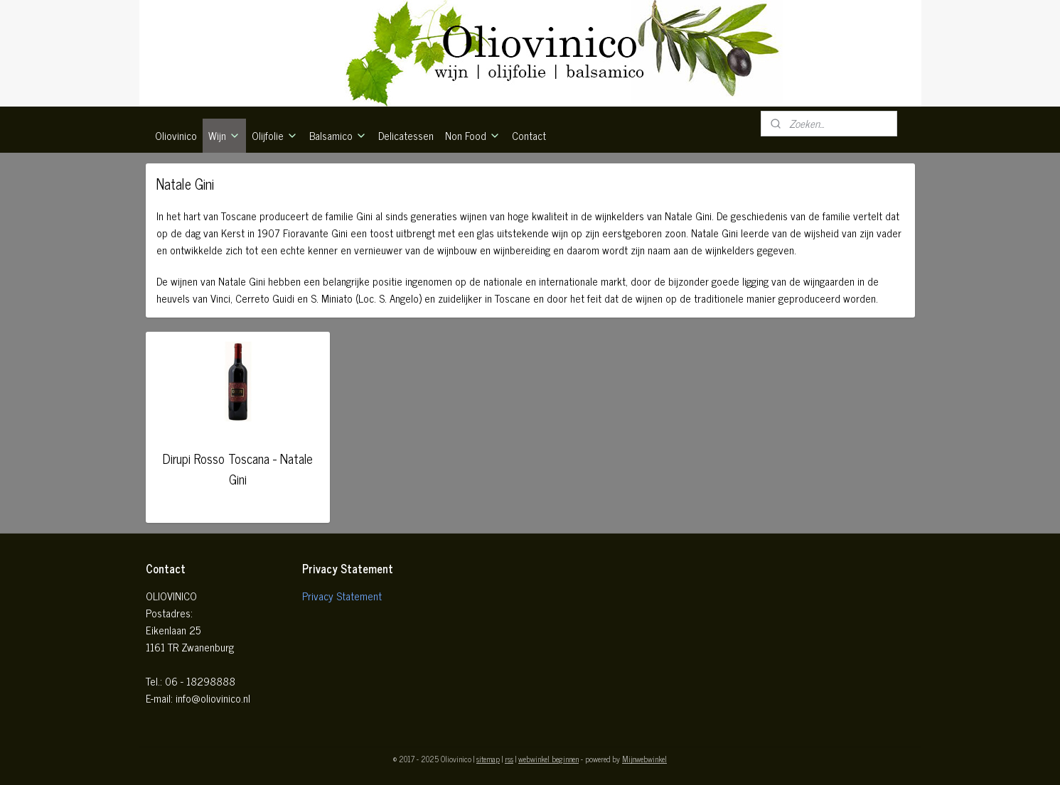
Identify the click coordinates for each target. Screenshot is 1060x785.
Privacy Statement (342, 596)
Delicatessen (406, 135)
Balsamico (338, 135)
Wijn (224, 135)
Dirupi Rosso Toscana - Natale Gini (238, 468)
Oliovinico (176, 135)
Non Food (472, 135)
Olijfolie (275, 135)
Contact (529, 135)
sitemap (488, 758)
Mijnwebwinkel (644, 758)
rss (509, 758)
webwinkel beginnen (548, 758)
